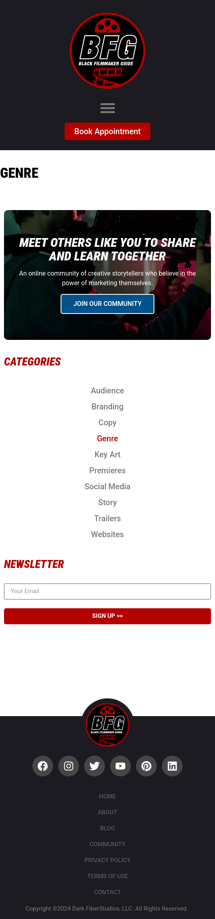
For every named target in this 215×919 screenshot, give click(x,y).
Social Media (107, 486)
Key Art (107, 454)
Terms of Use (107, 876)
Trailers (107, 518)
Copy (107, 422)
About (107, 812)
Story (107, 502)
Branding (107, 406)
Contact (107, 892)
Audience (107, 390)
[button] (108, 108)
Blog (107, 828)
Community (107, 844)
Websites (107, 534)
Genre (107, 438)
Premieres (107, 470)
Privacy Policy (107, 860)
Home (107, 796)
